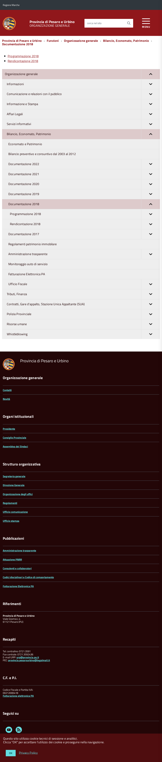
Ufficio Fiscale (84, 284)
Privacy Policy (28, 752)
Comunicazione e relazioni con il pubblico (83, 94)
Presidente (9, 429)
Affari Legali (83, 114)
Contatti (7, 390)
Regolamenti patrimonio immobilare (32, 244)
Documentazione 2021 (84, 174)
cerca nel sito (94, 23)
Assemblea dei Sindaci (15, 446)
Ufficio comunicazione (15, 512)
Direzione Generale (14, 485)
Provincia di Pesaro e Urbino (52, 22)
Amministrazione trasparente (84, 254)
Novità (6, 399)
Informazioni (83, 84)
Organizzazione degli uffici (18, 494)
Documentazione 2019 (84, 194)
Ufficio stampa (11, 521)
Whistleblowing (83, 334)
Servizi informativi (83, 124)
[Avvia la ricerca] (128, 23)
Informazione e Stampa (83, 104)
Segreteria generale (14, 476)
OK (10, 753)
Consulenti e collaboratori (17, 568)
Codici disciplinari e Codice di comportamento (28, 577)
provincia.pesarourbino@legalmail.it (29, 660)
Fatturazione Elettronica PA (26, 274)
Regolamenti (10, 503)
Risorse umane (83, 324)
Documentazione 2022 (84, 164)
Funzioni (53, 40)
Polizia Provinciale (83, 314)
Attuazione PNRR (12, 560)
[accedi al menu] (146, 22)
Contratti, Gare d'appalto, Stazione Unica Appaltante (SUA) (83, 304)
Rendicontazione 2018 (85, 224)
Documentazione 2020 (84, 184)
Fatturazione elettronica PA (18, 696)
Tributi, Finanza (83, 294)
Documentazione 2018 (17, 44)
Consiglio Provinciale (14, 438)
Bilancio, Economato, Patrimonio (126, 40)
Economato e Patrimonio (25, 144)
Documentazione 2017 (84, 234)
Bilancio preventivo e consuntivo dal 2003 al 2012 (42, 154)
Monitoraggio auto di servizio (28, 264)
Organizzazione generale (81, 40)
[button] (150, 74)
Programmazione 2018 (85, 214)
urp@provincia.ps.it (28, 657)
